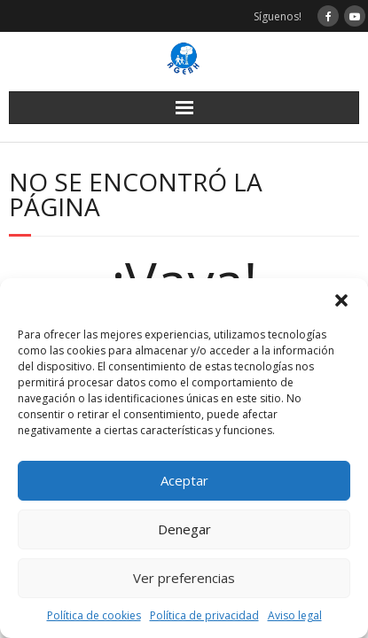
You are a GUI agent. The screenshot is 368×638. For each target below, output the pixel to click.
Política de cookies (94, 615)
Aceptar (184, 480)
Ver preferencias (184, 578)
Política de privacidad (204, 615)
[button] (341, 300)
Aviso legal (295, 615)
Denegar (184, 529)
